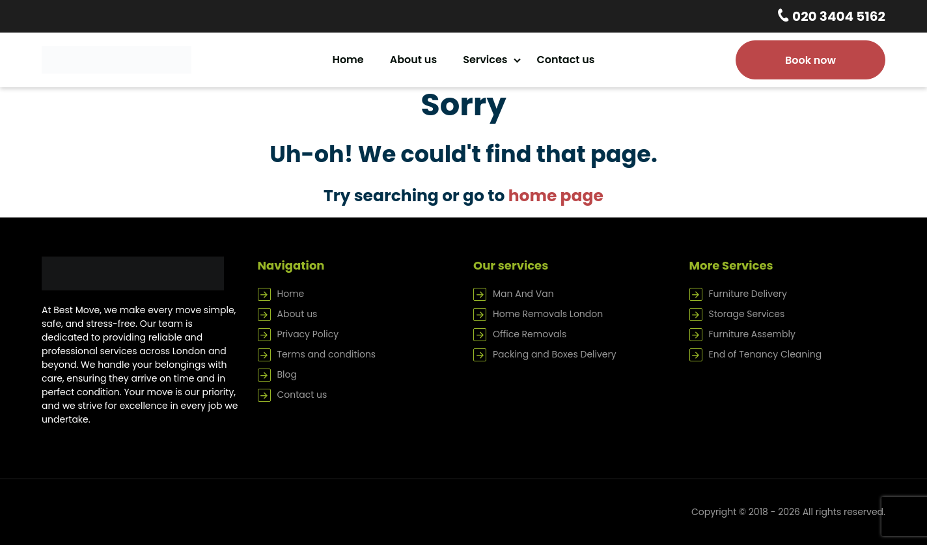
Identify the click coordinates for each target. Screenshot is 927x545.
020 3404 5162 (837, 16)
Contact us (566, 59)
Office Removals (529, 334)
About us (413, 59)
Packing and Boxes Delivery (554, 354)
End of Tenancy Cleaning (765, 354)
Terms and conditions (326, 354)
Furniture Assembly (752, 334)
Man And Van (523, 293)
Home (347, 59)
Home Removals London (548, 313)
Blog (287, 374)
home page (555, 195)
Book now (810, 60)
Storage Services (747, 313)
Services (485, 59)
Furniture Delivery (748, 293)
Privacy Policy (308, 334)
